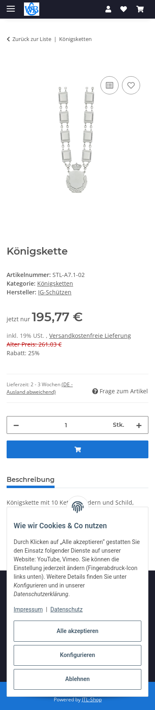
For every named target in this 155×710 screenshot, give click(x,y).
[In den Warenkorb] (13, 65)
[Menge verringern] (16, 424)
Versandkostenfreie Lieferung (90, 335)
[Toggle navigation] (11, 5)
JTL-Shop (92, 699)
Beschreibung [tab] (31, 480)
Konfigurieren (77, 655)
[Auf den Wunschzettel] (131, 85)
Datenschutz (66, 609)
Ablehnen (77, 679)
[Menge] (66, 424)
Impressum (28, 609)
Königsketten (55, 283)
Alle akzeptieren (77, 631)
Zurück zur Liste (31, 39)
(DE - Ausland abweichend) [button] (40, 388)
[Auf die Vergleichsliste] (109, 85)
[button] (108, 9)
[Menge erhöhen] (139, 424)
